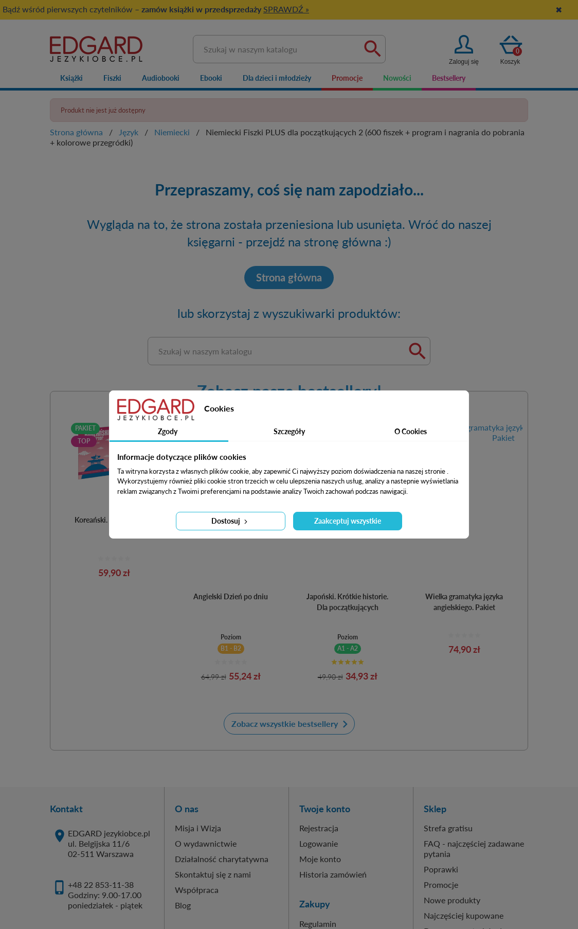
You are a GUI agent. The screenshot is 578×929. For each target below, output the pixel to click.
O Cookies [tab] (410, 431)
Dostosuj (230, 520)
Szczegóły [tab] (289, 431)
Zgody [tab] (167, 431)
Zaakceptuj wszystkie (347, 520)
